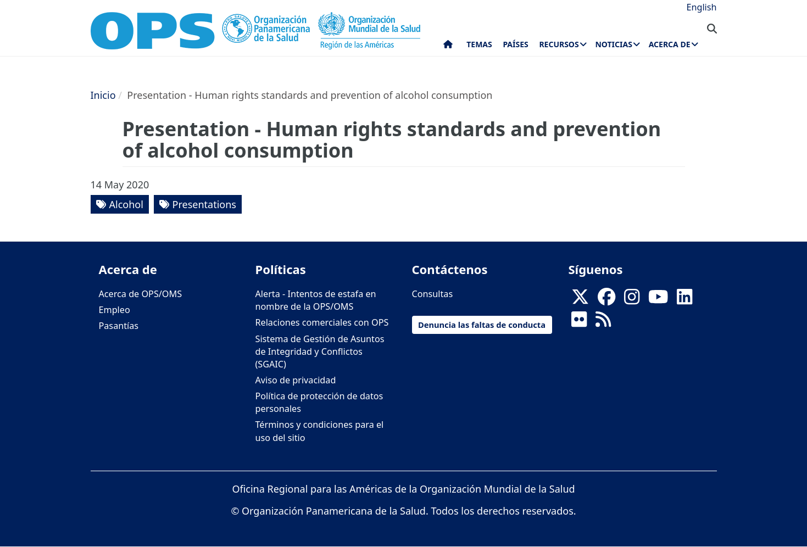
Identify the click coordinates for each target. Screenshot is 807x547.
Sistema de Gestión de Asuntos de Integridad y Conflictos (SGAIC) (320, 351)
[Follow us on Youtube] (658, 300)
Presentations (204, 204)
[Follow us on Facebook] (606, 300)
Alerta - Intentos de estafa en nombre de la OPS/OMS (315, 300)
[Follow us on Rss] (603, 323)
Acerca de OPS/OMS (140, 294)
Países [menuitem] (515, 44)
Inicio (103, 95)
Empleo (114, 310)
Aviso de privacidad (295, 380)
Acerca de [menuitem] (670, 44)
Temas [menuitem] (479, 44)
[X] (580, 300)
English (701, 7)
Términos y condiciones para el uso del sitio (319, 430)
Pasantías (119, 326)
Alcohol (126, 204)
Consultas (432, 294)
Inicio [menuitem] (448, 46)
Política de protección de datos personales (319, 402)
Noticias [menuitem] (613, 44)
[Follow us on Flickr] (579, 323)
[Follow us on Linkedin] (684, 300)
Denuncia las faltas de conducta (482, 324)
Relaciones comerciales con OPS (322, 322)
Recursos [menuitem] (558, 44)
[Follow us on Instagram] (631, 300)
